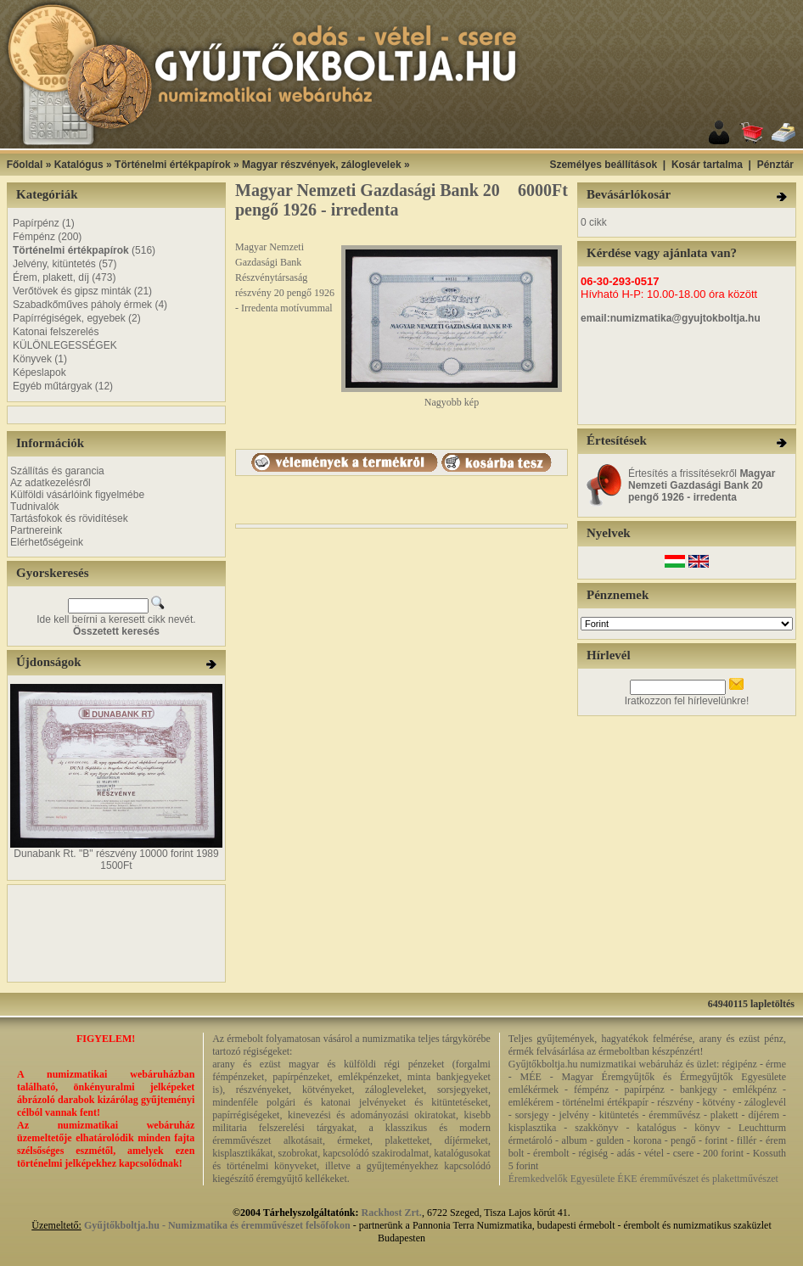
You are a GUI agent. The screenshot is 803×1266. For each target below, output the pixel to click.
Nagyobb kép (451, 397)
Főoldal (25, 165)
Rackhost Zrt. (392, 1212)
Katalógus (79, 165)
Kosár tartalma (707, 165)
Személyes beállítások (603, 165)
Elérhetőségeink (46, 542)
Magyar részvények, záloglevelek (321, 165)
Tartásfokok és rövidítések (69, 518)
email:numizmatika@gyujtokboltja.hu (671, 318)
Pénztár (775, 165)
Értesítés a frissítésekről (701, 485)
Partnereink (36, 530)
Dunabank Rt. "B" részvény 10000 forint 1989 (116, 854)
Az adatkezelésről (50, 483)
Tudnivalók (34, 507)
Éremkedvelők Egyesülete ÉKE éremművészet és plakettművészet (643, 1179)
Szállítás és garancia (57, 471)
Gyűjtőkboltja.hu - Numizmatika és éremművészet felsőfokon (217, 1225)
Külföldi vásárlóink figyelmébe (77, 495)
